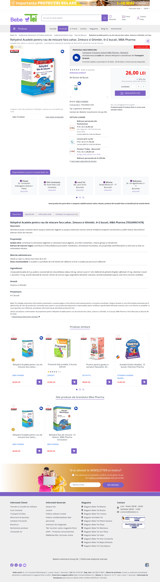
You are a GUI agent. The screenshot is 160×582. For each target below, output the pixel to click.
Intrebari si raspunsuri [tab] (67, 214)
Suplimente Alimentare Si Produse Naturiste (35, 35)
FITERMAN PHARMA (125, 375)
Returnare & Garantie (19, 517)
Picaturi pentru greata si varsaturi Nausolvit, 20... (97, 365)
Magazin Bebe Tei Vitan (93, 535)
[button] (76, 197)
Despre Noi (51, 506)
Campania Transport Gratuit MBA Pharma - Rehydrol (105, 52)
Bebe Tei (13, 35)
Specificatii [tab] (29, 214)
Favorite (112, 18)
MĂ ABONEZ (113, 485)
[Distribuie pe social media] (148, 41)
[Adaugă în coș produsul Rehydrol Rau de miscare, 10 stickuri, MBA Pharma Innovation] (74, 451)
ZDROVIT (51, 375)
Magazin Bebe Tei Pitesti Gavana (97, 521)
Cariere (49, 510)
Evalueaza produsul (78, 73)
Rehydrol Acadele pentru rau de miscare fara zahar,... (27, 365)
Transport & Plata (18, 513)
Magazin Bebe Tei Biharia (94, 506)
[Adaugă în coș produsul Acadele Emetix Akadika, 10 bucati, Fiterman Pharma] (144, 382)
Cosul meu (126, 17)
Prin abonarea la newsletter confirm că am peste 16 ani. (99, 475)
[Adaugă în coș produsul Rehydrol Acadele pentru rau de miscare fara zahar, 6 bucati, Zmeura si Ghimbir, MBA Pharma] (39, 382)
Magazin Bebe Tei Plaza (93, 524)
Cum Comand (16, 510)
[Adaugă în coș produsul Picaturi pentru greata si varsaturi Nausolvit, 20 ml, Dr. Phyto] (109, 382)
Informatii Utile (135, 8)
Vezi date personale (104, 478)
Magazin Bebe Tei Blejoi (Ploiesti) (97, 542)
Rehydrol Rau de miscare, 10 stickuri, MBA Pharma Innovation (62, 437)
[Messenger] (16, 565)
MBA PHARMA (82, 101)
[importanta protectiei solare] (80, 3)
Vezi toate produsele (55, 117)
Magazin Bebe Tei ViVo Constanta (97, 538)
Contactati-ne (16, 531)
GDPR (146, 8)
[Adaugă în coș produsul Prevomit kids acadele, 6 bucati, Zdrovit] (74, 382)
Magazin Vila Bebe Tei (92, 517)
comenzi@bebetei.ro (129, 512)
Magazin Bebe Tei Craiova (94, 513)
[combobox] (71, 18)
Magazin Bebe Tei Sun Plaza (95, 531)
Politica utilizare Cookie (56, 513)
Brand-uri (14, 524)
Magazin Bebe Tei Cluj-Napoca (96, 546)
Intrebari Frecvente (18, 521)
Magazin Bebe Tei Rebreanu (95, 528)
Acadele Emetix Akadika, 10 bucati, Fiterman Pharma (132, 365)
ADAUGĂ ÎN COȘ (130, 93)
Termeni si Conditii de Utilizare (23, 506)
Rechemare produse (19, 528)
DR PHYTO (86, 375)
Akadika (120, 378)
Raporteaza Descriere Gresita (26, 316)
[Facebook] (12, 565)
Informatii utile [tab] (44, 214)
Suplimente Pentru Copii (63, 35)
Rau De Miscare (80, 35)
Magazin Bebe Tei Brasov (94, 510)
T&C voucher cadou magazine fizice (61, 528)
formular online (66, 535)
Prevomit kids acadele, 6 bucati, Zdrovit (62, 365)
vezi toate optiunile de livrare (83, 161)
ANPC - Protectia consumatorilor (60, 531)
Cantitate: (125, 86)
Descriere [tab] (16, 214)
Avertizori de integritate (56, 524)
